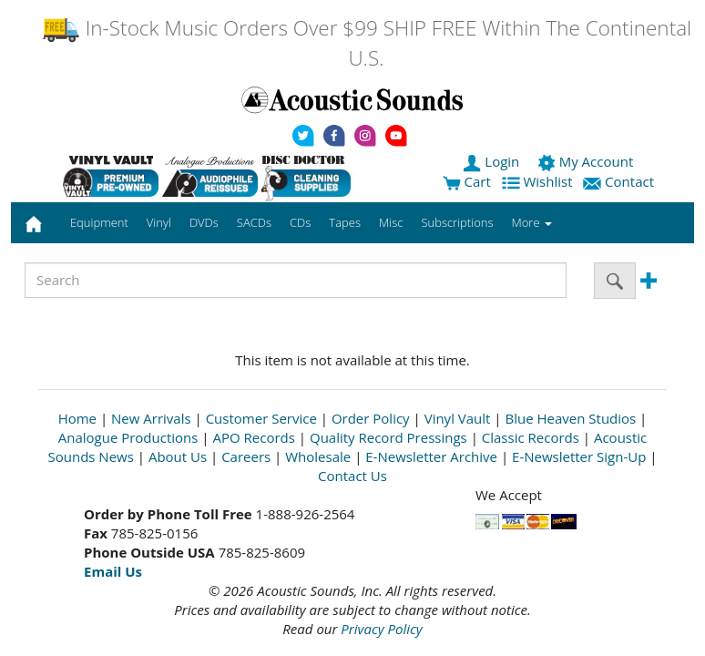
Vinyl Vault (457, 418)
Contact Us (352, 475)
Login (493, 161)
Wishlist (539, 181)
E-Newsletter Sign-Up (579, 456)
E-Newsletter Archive (431, 456)
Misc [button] (391, 222)
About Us (177, 456)
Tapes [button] (345, 222)
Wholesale (318, 456)
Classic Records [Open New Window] (530, 437)
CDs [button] (300, 222)
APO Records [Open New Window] (254, 437)
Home (77, 418)
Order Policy (371, 418)
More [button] (532, 222)
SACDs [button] (254, 222)
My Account (587, 161)
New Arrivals (151, 418)
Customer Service (261, 418)
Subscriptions (457, 222)
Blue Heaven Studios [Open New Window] (570, 418)
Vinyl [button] (159, 222)
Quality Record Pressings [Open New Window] (388, 437)
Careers (246, 456)
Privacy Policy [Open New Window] (381, 629)
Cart (467, 181)
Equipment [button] (99, 222)
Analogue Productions (128, 437)
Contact (620, 181)
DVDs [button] (204, 222)
